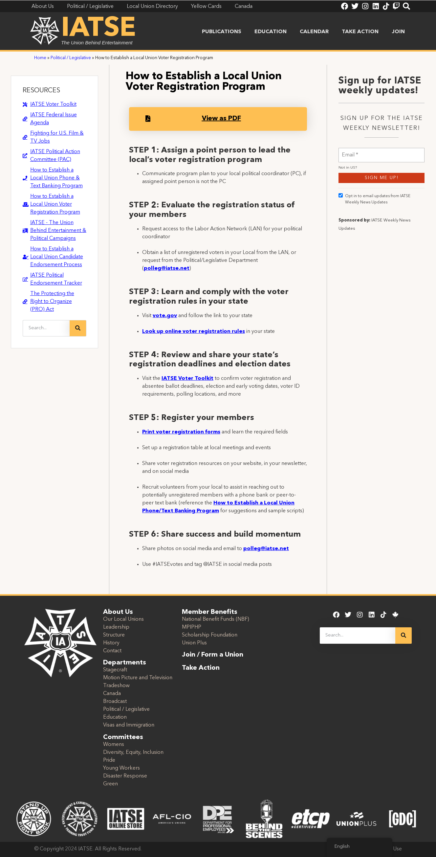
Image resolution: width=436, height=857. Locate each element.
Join (398, 32)
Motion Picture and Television (137, 678)
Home (40, 58)
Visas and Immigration (128, 725)
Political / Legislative (71, 58)
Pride (109, 760)
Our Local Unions (123, 619)
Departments (124, 663)
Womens (113, 744)
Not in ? (347, 201)
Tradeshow (116, 685)
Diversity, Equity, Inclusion (133, 752)
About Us (118, 612)
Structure (114, 635)
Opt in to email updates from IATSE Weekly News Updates (374, 232)
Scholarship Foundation (209, 635)
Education (270, 32)
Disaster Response (125, 776)
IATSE (98, 28)
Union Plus (194, 643)
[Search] (78, 328)
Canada (112, 693)
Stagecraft (115, 670)
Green (110, 784)
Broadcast (115, 701)
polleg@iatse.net (166, 268)
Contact (112, 651)
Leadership (116, 627)
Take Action (360, 32)
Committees (123, 737)
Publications (221, 32)
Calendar (314, 32)
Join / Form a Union (212, 655)
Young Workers (121, 768)
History (111, 643)
